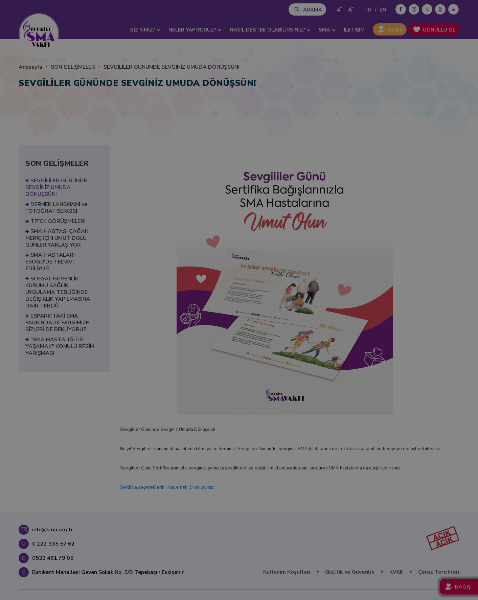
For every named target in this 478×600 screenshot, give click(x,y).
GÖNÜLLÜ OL (439, 29)
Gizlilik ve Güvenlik (349, 572)
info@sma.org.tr (52, 529)
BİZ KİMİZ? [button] (145, 29)
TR (368, 10)
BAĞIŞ (395, 29)
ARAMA (312, 9)
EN (383, 10)
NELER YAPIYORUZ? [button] (195, 29)
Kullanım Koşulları (286, 572)
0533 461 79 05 (52, 558)
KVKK (396, 572)
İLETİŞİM (354, 29)
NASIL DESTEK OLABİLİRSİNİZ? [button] (270, 29)
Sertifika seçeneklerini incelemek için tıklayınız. (167, 487)
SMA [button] (327, 29)
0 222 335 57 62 (53, 544)
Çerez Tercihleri (438, 572)
